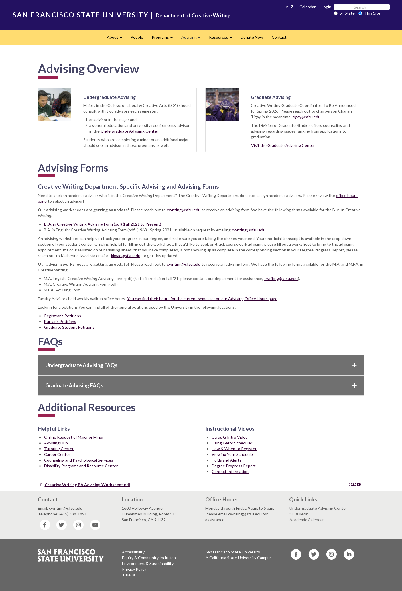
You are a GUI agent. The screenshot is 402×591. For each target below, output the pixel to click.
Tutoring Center (59, 448)
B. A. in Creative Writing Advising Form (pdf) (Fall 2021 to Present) (102, 224)
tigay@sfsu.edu (306, 116)
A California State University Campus (239, 557)
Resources (222, 39)
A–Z (289, 6)
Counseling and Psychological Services (78, 460)
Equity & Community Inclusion (149, 557)
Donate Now (252, 37)
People (137, 37)
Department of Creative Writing (193, 15)
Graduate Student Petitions (69, 327)
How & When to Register (234, 448)
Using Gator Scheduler (232, 442)
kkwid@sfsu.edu (125, 255)
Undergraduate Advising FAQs (201, 365)
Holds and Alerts (226, 460)
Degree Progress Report (234, 465)
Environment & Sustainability (148, 563)
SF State (344, 13)
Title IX (128, 574)
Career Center (57, 454)
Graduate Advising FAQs (201, 385)
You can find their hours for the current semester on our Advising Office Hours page (202, 298)
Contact (279, 37)
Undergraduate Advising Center (129, 131)
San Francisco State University (233, 551)
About (116, 39)
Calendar (307, 6)
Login (326, 6)
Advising (193, 39)
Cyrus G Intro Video (230, 437)
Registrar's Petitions (62, 315)
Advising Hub (56, 442)
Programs (164, 39)
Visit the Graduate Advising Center (283, 145)
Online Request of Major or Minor (74, 437)
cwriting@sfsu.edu (183, 209)
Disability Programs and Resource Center (81, 465)
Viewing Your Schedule (232, 454)
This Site (369, 13)
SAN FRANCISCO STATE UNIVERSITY (81, 15)
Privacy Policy (134, 569)
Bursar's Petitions (60, 321)
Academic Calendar (306, 519)
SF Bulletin (298, 513)
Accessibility (133, 551)
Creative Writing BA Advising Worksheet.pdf (87, 484)
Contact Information (230, 471)
